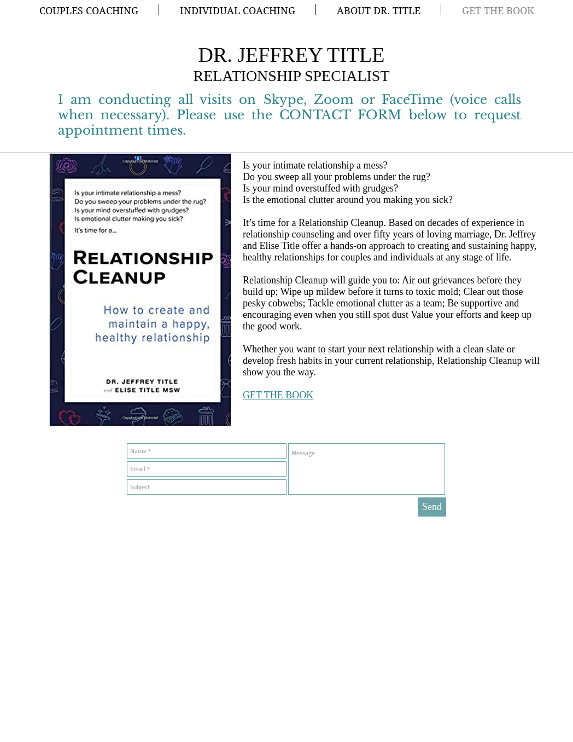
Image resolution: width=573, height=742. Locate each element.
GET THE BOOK (278, 395)
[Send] (432, 507)
